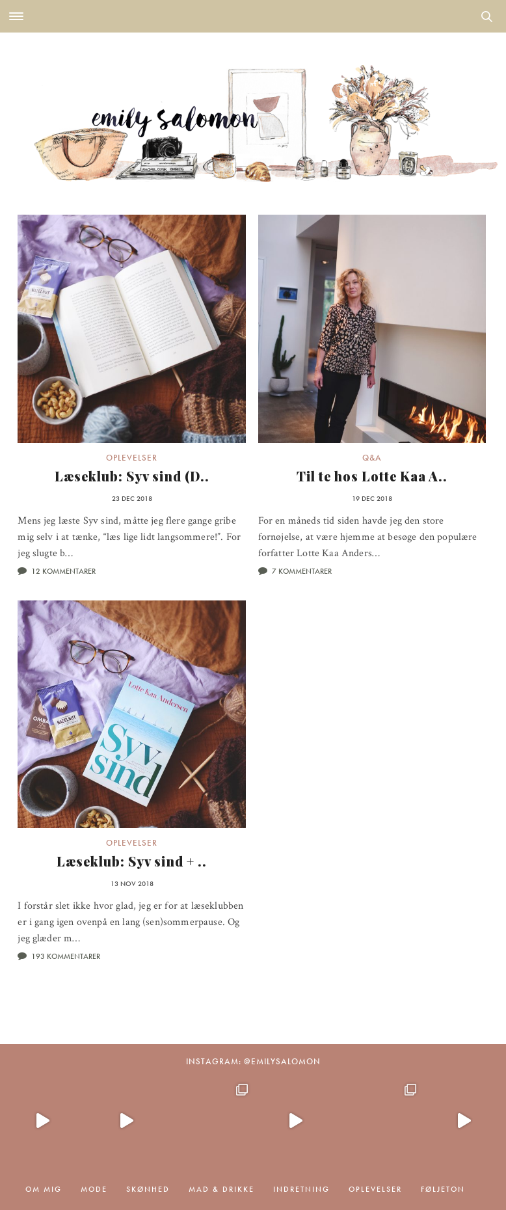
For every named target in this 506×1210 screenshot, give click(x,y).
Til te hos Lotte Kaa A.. (372, 476)
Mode (94, 1189)
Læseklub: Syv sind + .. (132, 861)
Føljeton (443, 1189)
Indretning (301, 1189)
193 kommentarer (65, 956)
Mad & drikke (221, 1189)
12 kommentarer (63, 571)
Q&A (372, 457)
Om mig (43, 1189)
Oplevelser (131, 457)
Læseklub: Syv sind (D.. (132, 476)
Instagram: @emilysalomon (253, 1061)
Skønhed (148, 1189)
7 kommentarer (302, 571)
